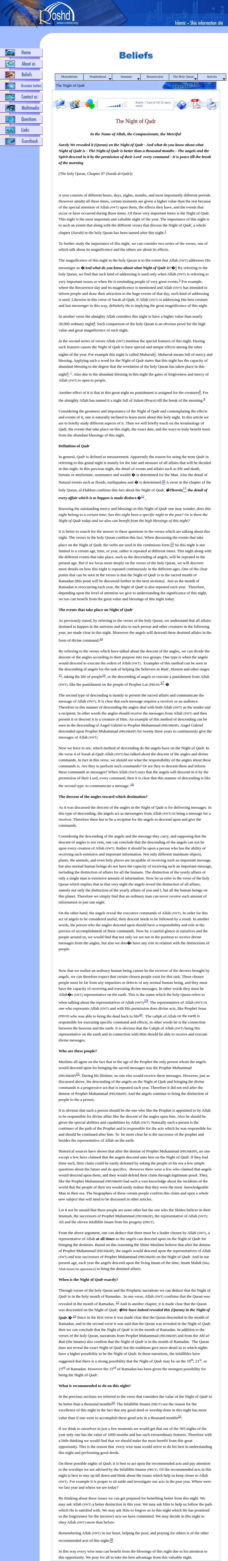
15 (60, 675)
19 (146, 1000)
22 (117, 1302)
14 (101, 638)
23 (74, 1316)
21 (78, 1073)
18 (132, 784)
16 (103, 675)
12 (142, 496)
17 (162, 682)
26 (111, 1539)
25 (179, 1416)
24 (113, 1402)
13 (172, 543)
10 (163, 481)
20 (140, 1014)
